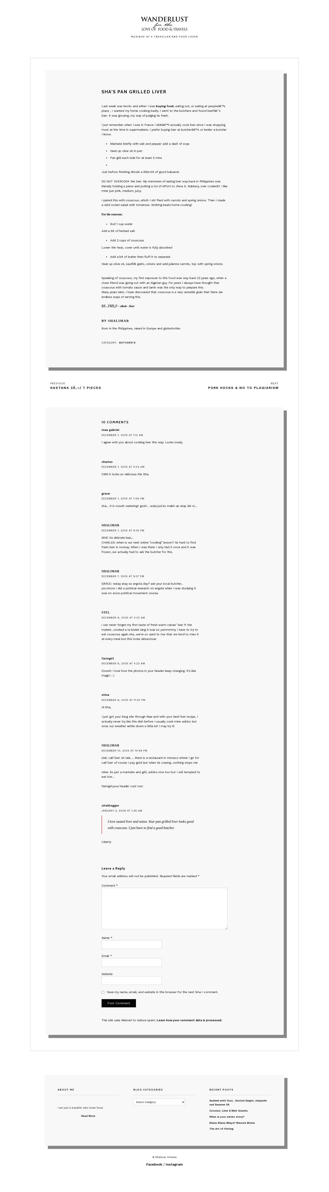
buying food (165, 106)
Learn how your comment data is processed (189, 1020)
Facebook (154, 1164)
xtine (105, 694)
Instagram (174, 1164)
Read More (88, 1115)
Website (107, 974)
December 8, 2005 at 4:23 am (123, 663)
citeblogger (110, 805)
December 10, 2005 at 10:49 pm (124, 750)
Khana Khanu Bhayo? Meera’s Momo (232, 1122)
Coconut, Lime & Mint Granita (228, 1110)
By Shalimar (115, 320)
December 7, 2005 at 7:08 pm (123, 498)
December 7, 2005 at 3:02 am (123, 466)
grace (106, 493)
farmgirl (108, 658)
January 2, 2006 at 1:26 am (122, 810)
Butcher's (127, 342)
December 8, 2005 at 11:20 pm (123, 700)
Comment (110, 885)
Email (107, 956)
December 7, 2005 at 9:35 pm (123, 530)
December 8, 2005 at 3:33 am (123, 617)
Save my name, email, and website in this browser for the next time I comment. (162, 992)
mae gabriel (110, 430)
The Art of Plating (221, 1128)
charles (107, 461)
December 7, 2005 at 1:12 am (122, 435)
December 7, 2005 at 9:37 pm (123, 576)
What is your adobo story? (226, 1116)
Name (107, 937)
